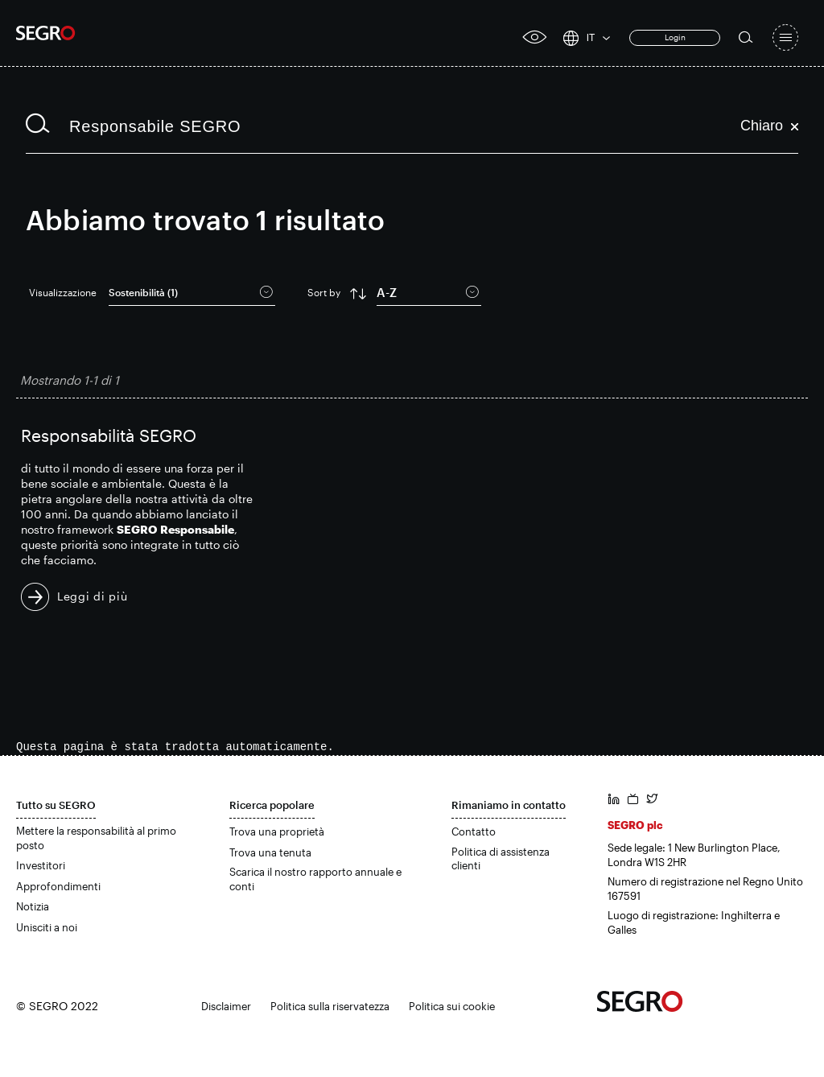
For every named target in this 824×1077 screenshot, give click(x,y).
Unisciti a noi (46, 927)
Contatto (473, 831)
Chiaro (769, 126)
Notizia (32, 906)
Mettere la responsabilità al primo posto (96, 838)
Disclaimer (226, 1006)
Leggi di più (92, 596)
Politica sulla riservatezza (329, 1006)
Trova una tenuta (270, 852)
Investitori (40, 865)
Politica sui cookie (452, 1006)
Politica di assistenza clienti (500, 859)
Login (675, 37)
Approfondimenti (58, 886)
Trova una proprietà (276, 831)
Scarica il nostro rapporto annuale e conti (315, 879)
